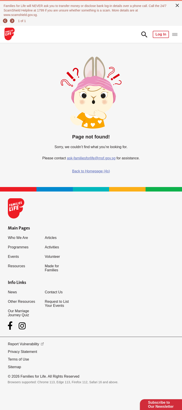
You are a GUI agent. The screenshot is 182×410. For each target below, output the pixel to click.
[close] (177, 5)
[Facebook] (11, 326)
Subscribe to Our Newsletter (161, 404)
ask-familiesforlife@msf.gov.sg (91, 158)
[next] (13, 21)
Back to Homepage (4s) (91, 171)
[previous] (6, 21)
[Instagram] (22, 325)
